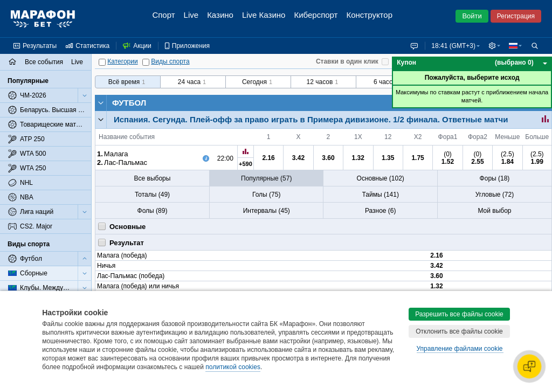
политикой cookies (232, 367)
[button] (493, 46)
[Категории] (102, 62)
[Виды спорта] (145, 62)
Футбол (129, 102)
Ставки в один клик (347, 61)
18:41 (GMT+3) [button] (451, 46)
